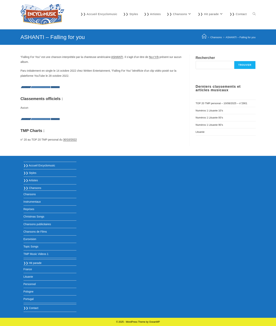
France (28, 269)
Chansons (30, 194)
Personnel (30, 284)
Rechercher (205, 58)
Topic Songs (31, 246)
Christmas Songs (34, 216)
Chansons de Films (35, 231)
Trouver (244, 65)
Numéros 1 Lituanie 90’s (209, 124)
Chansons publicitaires (37, 224)
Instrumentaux (32, 201)
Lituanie (200, 131)
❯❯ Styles (30, 172)
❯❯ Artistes (31, 180)
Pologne (28, 291)
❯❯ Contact (31, 308)
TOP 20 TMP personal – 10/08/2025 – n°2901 (221, 103)
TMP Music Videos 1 (36, 254)
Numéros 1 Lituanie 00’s (209, 117)
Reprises (29, 209)
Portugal (29, 299)
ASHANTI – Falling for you (240, 37)
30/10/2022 (70, 139)
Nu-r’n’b (154, 57)
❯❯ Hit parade (33, 263)
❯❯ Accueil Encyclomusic (39, 165)
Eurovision (30, 239)
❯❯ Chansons (32, 188)
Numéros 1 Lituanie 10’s (209, 110)
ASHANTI (117, 57)
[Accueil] (204, 37)
